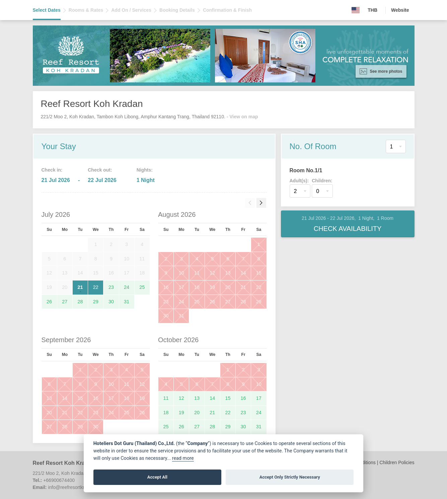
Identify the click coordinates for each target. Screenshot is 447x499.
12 (212, 272)
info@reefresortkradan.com (76, 487)
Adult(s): (299, 180)
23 (111, 287)
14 (243, 272)
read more (183, 458)
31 (126, 301)
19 (212, 287)
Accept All (157, 477)
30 (111, 301)
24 (126, 287)
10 (181, 272)
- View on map (242, 116)
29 (95, 301)
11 (197, 272)
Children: (322, 180)
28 (80, 301)
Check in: (52, 170)
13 (227, 272)
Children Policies (396, 462)
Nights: (145, 170)
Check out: (100, 170)
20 (227, 287)
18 (197, 287)
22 (95, 287)
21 (80, 287)
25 (142, 287)
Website (400, 10)
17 (181, 287)
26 (49, 301)
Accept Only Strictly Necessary (289, 477)
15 (259, 272)
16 (166, 287)
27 (64, 301)
